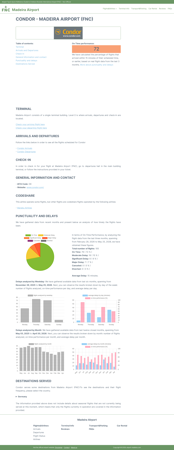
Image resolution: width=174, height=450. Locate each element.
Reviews (162, 8)
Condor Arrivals (24, 148)
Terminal (20, 47)
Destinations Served (25, 64)
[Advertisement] (68, 86)
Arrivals (36, 429)
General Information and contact (31, 57)
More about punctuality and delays (96, 64)
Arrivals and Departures (27, 50)
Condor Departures (26, 151)
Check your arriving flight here (30, 124)
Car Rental (152, 8)
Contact (67, 447)
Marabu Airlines (24, 208)
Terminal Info (124, 8)
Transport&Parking (138, 8)
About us (74, 447)
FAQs (170, 8)
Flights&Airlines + (110, 8)
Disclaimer (58, 447)
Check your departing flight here (31, 128)
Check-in (20, 53)
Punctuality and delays (26, 60)
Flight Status (39, 436)
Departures (38, 432)
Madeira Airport (25, 9)
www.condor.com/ (35, 187)
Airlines (36, 439)
